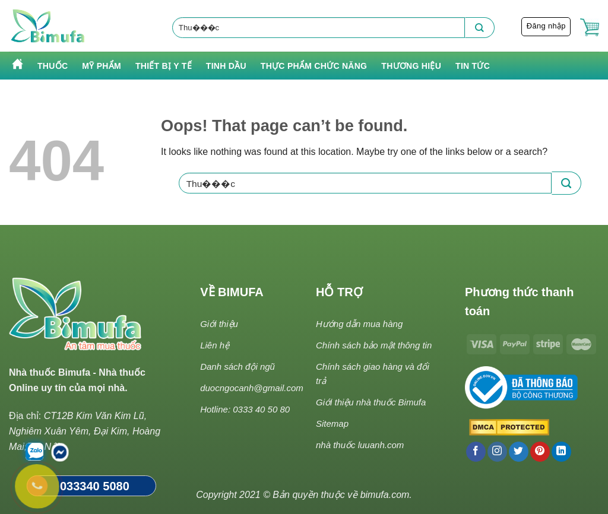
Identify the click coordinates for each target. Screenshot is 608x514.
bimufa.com (385, 495)
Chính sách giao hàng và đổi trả (372, 373)
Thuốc (52, 66)
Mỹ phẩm (101, 66)
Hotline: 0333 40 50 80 (245, 409)
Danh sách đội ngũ (237, 366)
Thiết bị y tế (163, 66)
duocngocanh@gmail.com (251, 388)
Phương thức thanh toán (519, 301)
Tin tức (472, 66)
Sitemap (332, 423)
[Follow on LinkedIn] (561, 452)
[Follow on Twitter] (518, 452)
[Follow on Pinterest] (540, 452)
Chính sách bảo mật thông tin (374, 345)
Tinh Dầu (226, 66)
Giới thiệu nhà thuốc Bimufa (371, 402)
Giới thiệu (219, 324)
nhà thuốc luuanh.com (360, 445)
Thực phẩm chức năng (314, 66)
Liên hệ (214, 345)
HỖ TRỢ (339, 292)
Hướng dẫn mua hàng (359, 324)
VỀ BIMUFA (232, 292)
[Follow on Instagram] (497, 452)
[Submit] (480, 27)
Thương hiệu (411, 66)
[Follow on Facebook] (476, 452)
